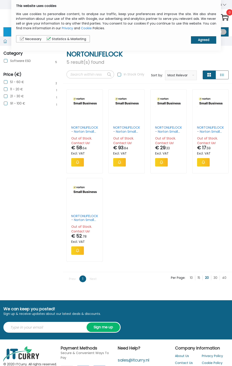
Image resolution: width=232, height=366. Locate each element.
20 (207, 277)
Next (93, 279)
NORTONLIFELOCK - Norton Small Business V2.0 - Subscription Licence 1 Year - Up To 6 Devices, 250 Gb (210, 129)
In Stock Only (134, 74)
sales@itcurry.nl (133, 360)
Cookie (86, 28)
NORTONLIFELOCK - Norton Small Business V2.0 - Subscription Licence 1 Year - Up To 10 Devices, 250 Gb (168, 129)
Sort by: (157, 75)
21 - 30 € (17, 96)
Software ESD (20, 61)
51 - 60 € (17, 82)
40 (224, 277)
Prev (72, 279)
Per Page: (178, 277)
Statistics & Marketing (66, 39)
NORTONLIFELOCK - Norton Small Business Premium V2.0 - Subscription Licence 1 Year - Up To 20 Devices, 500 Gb (126, 129)
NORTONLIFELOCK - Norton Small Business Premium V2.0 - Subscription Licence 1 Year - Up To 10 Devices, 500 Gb (84, 129)
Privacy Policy (212, 356)
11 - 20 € (16, 89)
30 (215, 277)
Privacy (67, 28)
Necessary (30, 39)
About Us (182, 356)
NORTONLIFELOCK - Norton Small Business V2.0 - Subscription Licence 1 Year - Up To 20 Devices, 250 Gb (84, 218)
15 (199, 277)
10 (191, 277)
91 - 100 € (17, 103)
